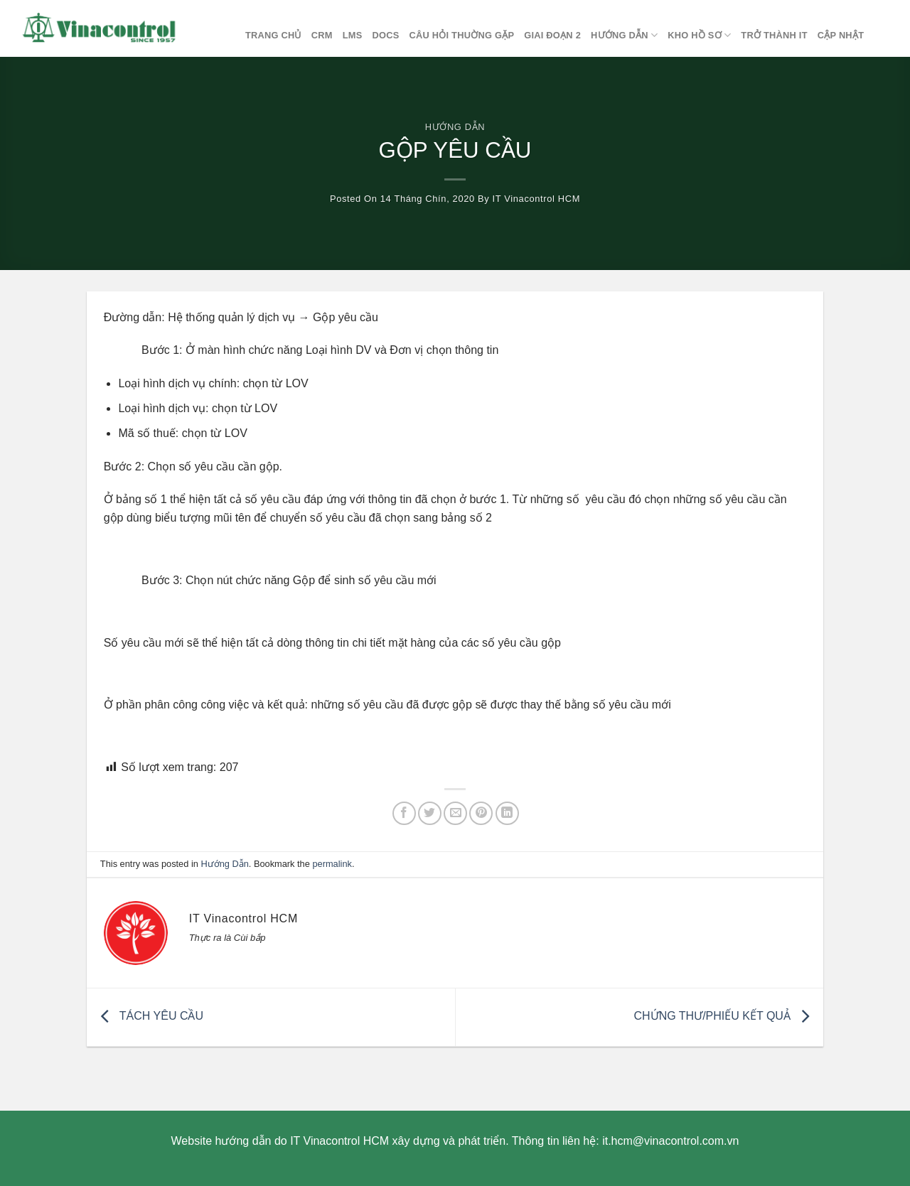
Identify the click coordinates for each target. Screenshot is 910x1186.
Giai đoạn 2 (552, 35)
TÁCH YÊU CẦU (148, 1016)
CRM (322, 35)
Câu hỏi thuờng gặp (461, 35)
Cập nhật (841, 35)
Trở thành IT (774, 35)
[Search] (887, 35)
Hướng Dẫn (624, 35)
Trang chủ (273, 35)
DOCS (385, 35)
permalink (331, 863)
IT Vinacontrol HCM (536, 198)
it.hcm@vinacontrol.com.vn (670, 1141)
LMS (353, 35)
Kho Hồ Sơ (699, 35)
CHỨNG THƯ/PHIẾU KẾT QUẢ (725, 1016)
